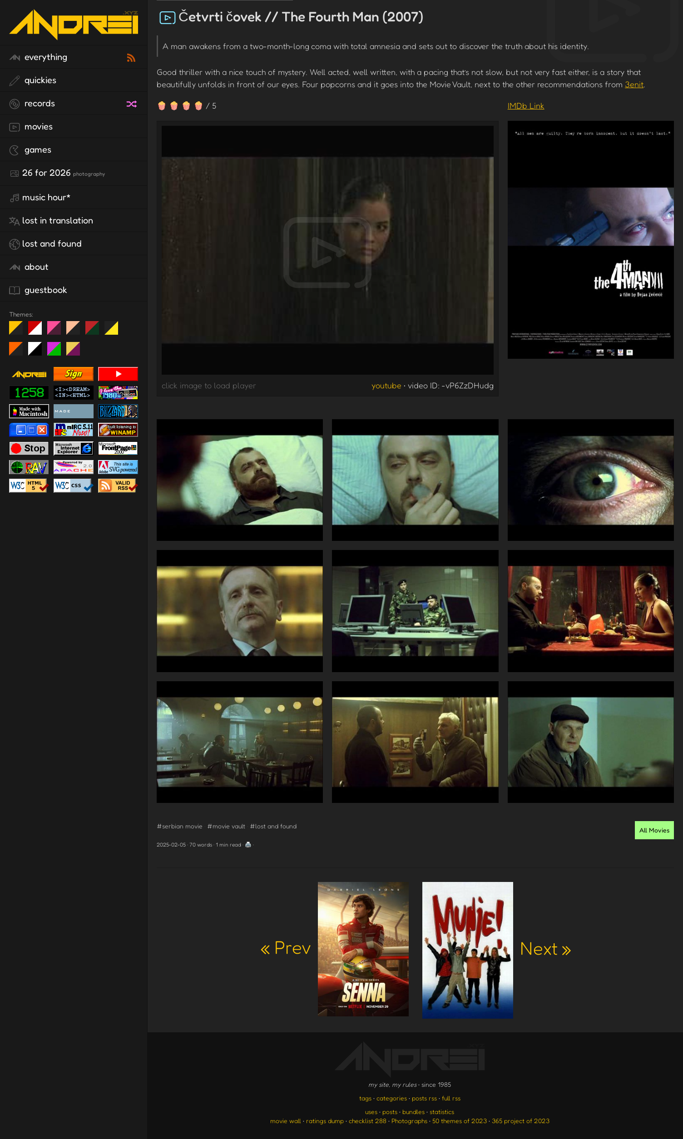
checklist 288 (367, 1120)
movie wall (285, 1120)
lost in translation (51, 221)
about (29, 267)
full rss (451, 1098)
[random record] (133, 102)
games (30, 150)
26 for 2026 (57, 173)
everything (38, 57)
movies (31, 127)
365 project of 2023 (520, 1120)
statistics (442, 1111)
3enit (634, 84)
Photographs (409, 1120)
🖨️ (248, 844)
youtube (386, 385)
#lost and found (273, 826)
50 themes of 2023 (459, 1120)
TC (76, 352)
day (38, 331)
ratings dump (325, 1120)
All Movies (654, 830)
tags (365, 1098)
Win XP (130, 328)
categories (391, 1098)
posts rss (424, 1098)
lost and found (45, 244)
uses (371, 1111)
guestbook (38, 290)
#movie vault (226, 826)
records (32, 103)
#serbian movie (180, 826)
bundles (413, 1111)
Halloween (19, 352)
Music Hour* (40, 197)
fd (57, 331)
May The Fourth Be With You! (114, 331)
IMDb (526, 105)
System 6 (38, 352)
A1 (57, 352)
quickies (32, 80)
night (19, 331)
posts (389, 1111)
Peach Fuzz (76, 331)
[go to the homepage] (73, 34)
